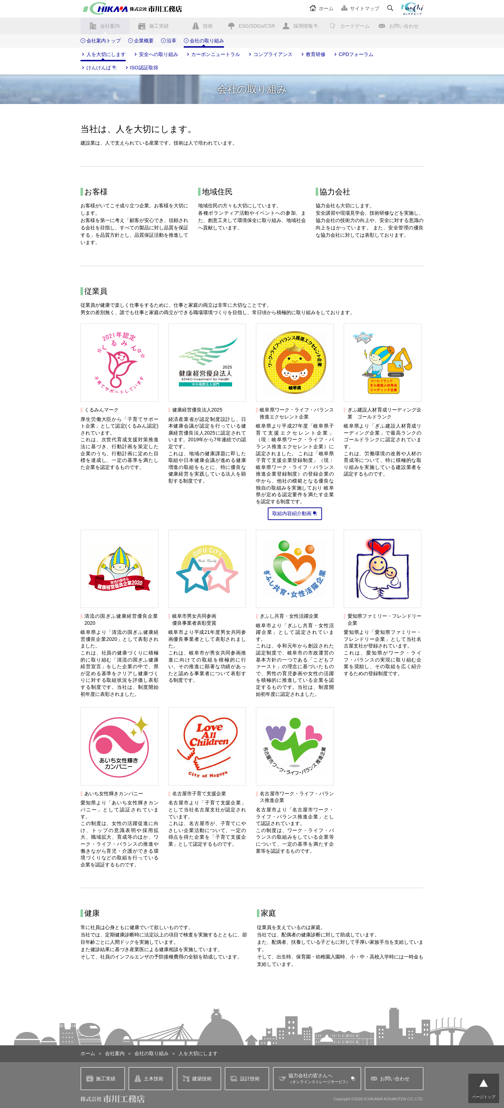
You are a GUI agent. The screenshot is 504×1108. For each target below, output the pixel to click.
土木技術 (148, 1078)
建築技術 (197, 1078)
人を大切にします (103, 54)
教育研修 (313, 54)
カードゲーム (355, 26)
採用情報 (303, 26)
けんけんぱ (98, 68)
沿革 (169, 41)
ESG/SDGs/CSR (257, 26)
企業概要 (141, 41)
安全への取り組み (155, 54)
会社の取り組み (204, 41)
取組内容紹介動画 (294, 514)
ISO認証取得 (141, 68)
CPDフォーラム (353, 54)
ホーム (321, 8)
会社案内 (110, 26)
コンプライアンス (270, 54)
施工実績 (159, 26)
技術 (208, 26)
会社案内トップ (100, 41)
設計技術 (245, 1078)
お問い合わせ (404, 26)
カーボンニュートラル (213, 54)
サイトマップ (360, 8)
